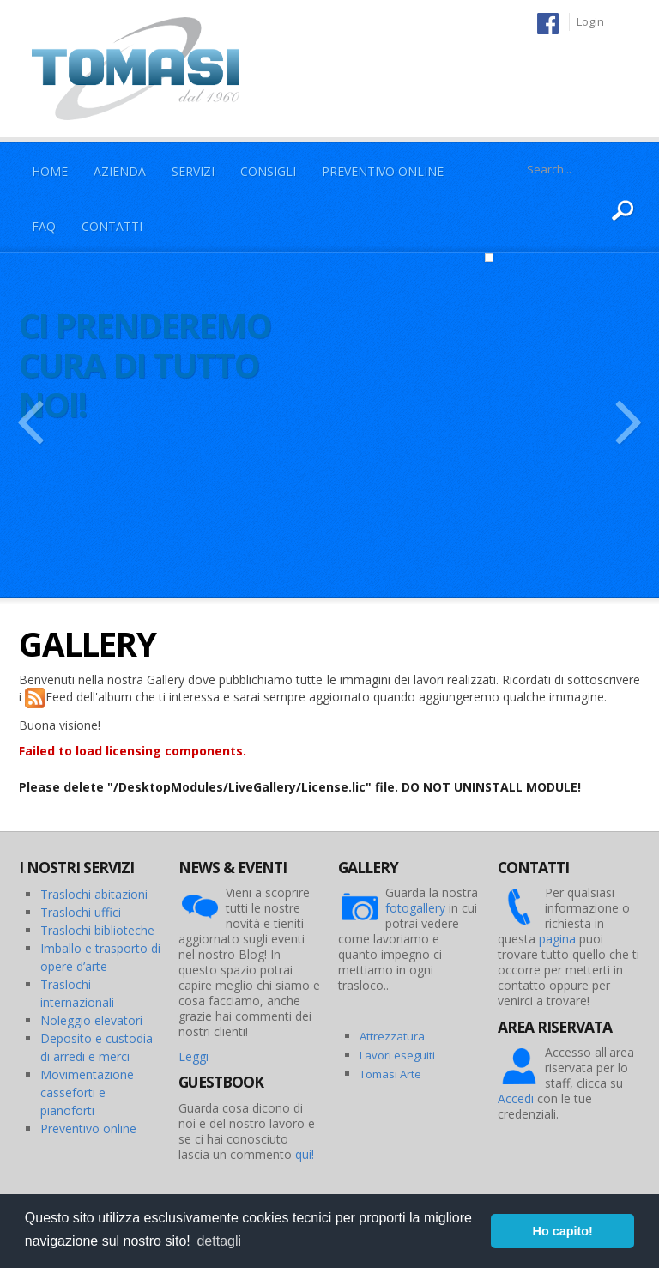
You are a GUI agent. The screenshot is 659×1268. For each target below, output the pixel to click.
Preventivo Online (383, 171)
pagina (557, 939)
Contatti (112, 226)
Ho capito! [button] (563, 1231)
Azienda (120, 171)
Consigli (268, 171)
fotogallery (415, 908)
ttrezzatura (395, 1036)
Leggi (193, 1056)
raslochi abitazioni (98, 894)
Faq (44, 226)
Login (590, 21)
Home (50, 171)
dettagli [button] (218, 1241)
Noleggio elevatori (91, 1020)
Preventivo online (88, 1128)
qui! (304, 1154)
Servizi (193, 171)
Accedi (516, 1098)
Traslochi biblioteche (97, 930)
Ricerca (623, 211)
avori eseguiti (400, 1055)
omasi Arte (393, 1074)
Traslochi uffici (80, 912)
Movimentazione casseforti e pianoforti (87, 1092)
